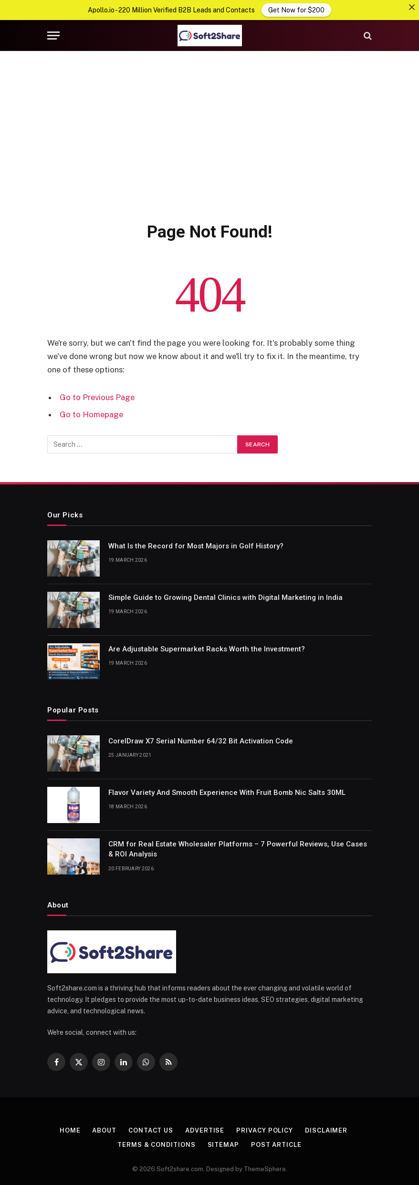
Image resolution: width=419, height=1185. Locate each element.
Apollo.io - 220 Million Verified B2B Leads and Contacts (171, 10)
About (104, 1129)
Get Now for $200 (296, 10)
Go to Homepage (91, 413)
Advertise (204, 1129)
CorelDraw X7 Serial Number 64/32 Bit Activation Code (200, 740)
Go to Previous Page (97, 397)
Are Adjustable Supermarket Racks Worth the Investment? (206, 648)
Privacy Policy (264, 1129)
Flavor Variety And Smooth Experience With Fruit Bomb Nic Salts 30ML (227, 792)
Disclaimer (326, 1129)
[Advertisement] (209, 134)
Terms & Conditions (156, 1144)
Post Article (276, 1144)
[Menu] (53, 35)
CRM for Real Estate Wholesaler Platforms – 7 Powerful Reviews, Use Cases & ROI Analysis (237, 848)
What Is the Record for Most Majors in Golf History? (195, 545)
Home (70, 1129)
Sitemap (223, 1144)
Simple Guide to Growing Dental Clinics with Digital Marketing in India (225, 597)
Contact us (150, 1129)
